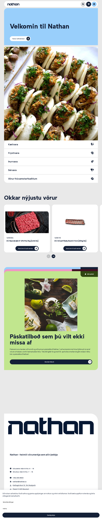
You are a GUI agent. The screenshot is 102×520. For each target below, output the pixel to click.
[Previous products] (48, 256)
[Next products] (53, 256)
